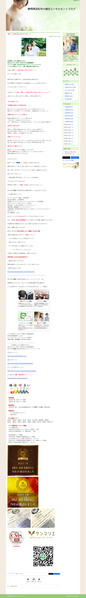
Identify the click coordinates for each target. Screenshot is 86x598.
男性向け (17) (68, 93)
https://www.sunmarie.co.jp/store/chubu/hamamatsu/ (21, 371)
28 (73, 74)
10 (64, 71)
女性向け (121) (69, 96)
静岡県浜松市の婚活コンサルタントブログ (52, 9)
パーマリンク (12, 573)
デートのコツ (21, 573)
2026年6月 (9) (68, 106)
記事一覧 (34, 581)
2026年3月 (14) (69, 115)
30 (77, 74)
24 (64, 74)
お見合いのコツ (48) (70, 87)
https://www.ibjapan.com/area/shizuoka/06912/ (20, 363)
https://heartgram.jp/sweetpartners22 (17, 378)
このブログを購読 (69, 160)
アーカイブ (67, 103)
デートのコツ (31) (69, 90)
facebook (57, 574)
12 (68, 71)
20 (70, 73)
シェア (51, 574)
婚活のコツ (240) (69, 84)
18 (66, 73)
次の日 (39, 580)
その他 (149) (68, 99)
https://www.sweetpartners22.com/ (16, 356)
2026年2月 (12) (69, 118)
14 (73, 71)
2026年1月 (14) (69, 121)
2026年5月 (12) (69, 109)
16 (77, 71)
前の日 (28, 580)
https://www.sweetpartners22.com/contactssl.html (20, 271)
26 (68, 74)
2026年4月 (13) (69, 112)
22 (75, 73)
